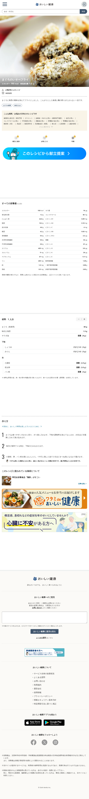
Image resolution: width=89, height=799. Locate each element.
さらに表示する (44, 127)
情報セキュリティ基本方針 (45, 700)
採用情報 (37, 692)
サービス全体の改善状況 (44, 673)
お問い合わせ (37, 608)
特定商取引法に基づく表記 (45, 703)
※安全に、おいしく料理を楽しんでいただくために (20, 426)
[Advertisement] (44, 178)
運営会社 (37, 688)
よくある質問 (41, 638)
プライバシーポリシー (43, 696)
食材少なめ (17, 105)
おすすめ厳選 (7, 105)
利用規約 (37, 685)
